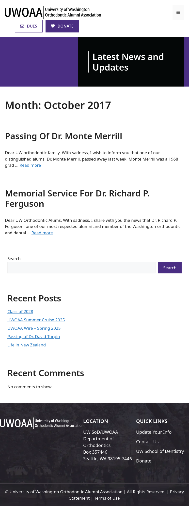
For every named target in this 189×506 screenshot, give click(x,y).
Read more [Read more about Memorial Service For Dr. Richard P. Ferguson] (42, 233)
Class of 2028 (20, 311)
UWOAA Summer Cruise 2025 (36, 320)
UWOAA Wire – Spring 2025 (34, 328)
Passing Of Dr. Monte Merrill (63, 136)
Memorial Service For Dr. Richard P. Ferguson (77, 198)
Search (14, 258)
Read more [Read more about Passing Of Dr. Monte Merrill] (30, 165)
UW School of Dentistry (160, 451)
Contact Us (147, 442)
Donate (143, 461)
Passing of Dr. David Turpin (33, 336)
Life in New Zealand (26, 345)
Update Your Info (154, 432)
